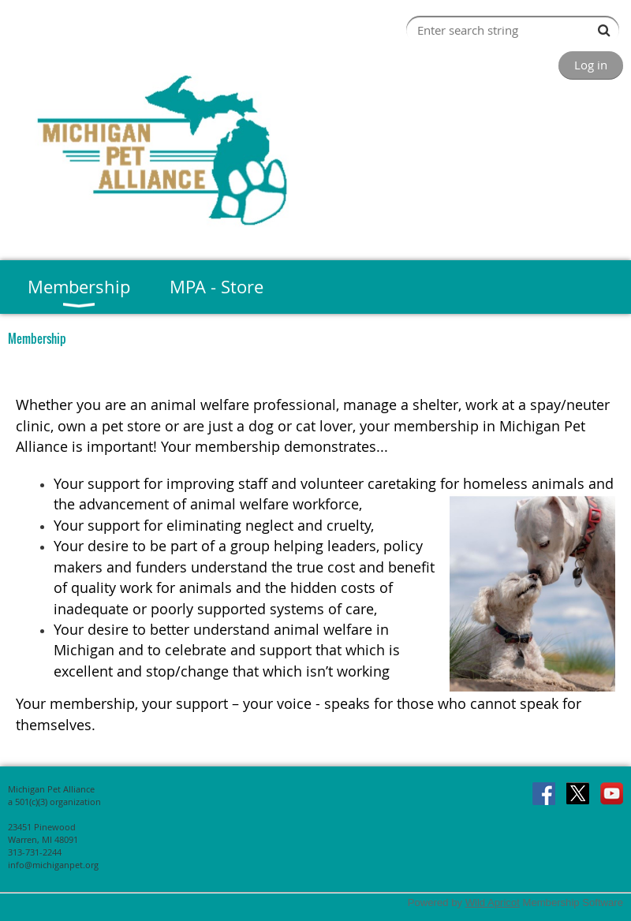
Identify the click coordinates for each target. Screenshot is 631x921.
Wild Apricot (492, 902)
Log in (590, 65)
